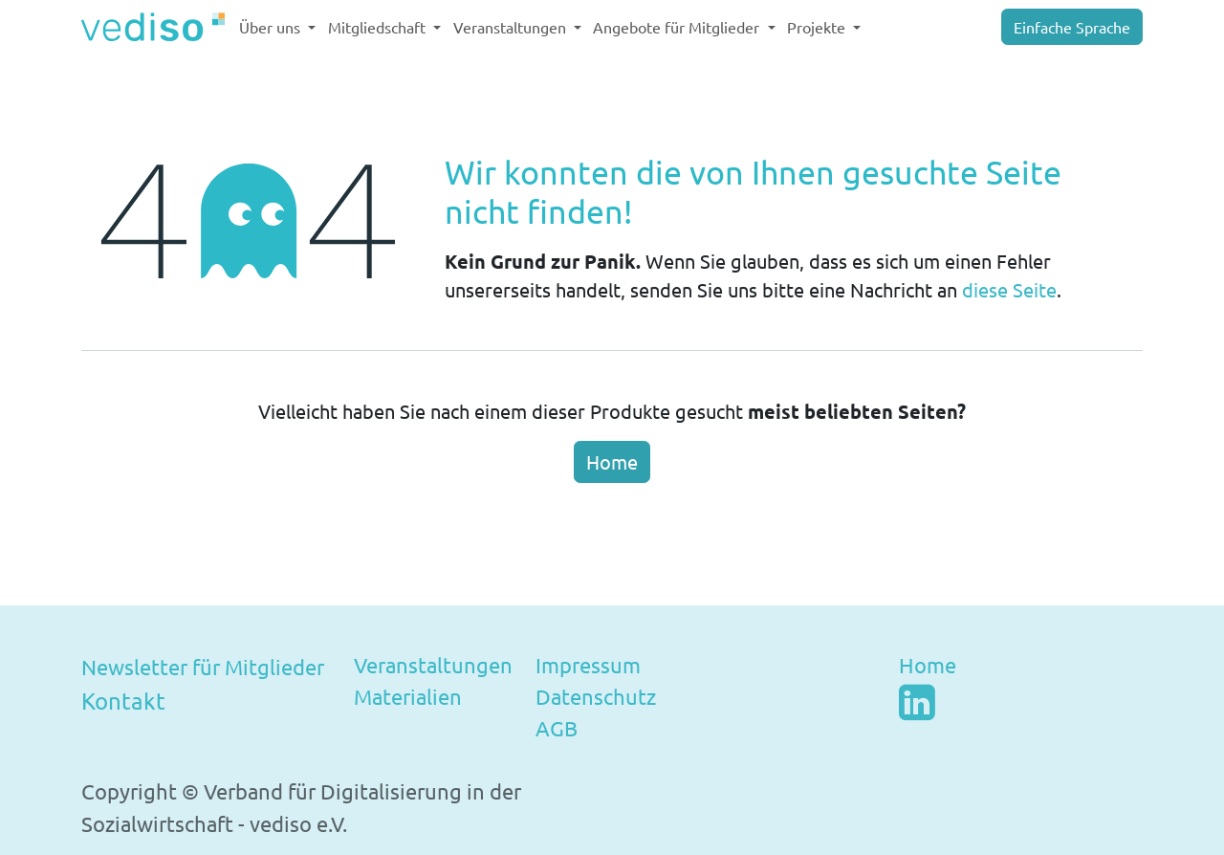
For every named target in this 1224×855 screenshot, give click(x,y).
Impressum (588, 664)
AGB (557, 727)
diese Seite (1009, 289)
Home (612, 461)
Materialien (408, 696)
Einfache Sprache (1072, 26)
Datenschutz (596, 696)
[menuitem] (276, 27)
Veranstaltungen (433, 664)
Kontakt (123, 700)
